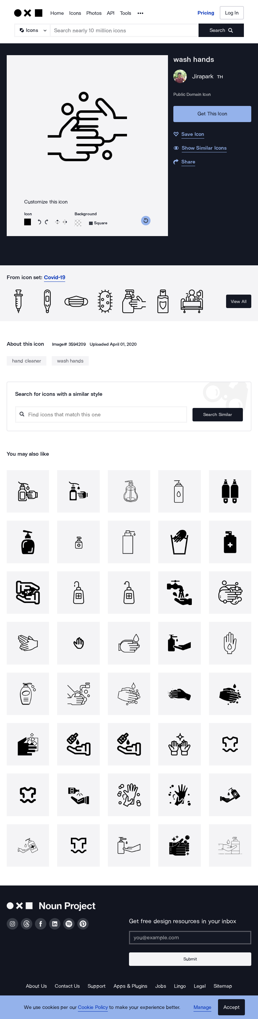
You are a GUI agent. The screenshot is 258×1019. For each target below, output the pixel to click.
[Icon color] (27, 222)
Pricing (206, 13)
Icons (75, 13)
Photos (93, 13)
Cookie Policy (93, 1007)
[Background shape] (98, 223)
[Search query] (101, 414)
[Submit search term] (221, 30)
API (111, 13)
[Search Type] (32, 30)
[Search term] (125, 30)
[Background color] (78, 223)
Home (57, 13)
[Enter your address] (190, 937)
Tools (125, 13)
